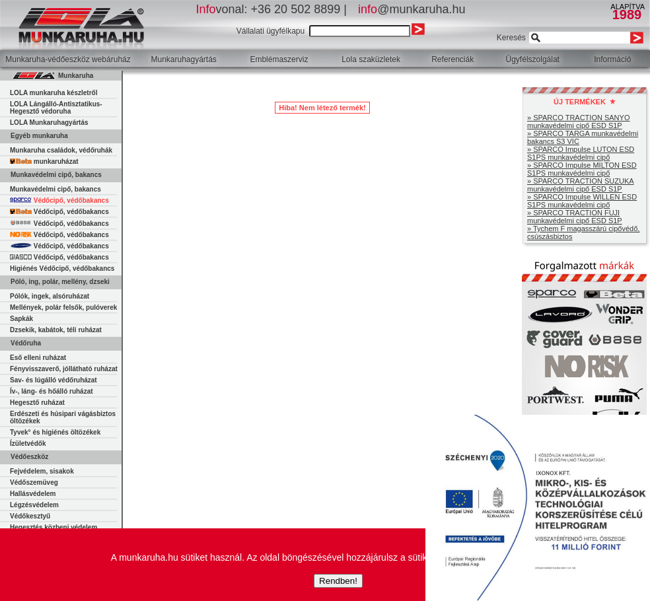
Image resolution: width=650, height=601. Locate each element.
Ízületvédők (28, 443)
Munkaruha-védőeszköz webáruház (67, 59)
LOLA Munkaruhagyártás (49, 122)
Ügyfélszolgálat (533, 59)
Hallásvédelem (33, 493)
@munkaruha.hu (411, 9)
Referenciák (452, 59)
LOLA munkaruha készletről (53, 92)
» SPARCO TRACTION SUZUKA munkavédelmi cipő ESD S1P (580, 185)
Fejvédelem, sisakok (42, 471)
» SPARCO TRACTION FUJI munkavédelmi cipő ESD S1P (574, 217)
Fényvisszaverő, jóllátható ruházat (64, 368)
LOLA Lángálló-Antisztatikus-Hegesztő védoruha (56, 107)
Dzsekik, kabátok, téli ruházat (56, 330)
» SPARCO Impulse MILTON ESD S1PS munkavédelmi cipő (582, 169)
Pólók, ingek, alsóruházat (49, 296)
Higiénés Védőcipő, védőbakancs (62, 268)
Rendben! (338, 581)
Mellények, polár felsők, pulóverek (63, 307)
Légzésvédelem (34, 505)
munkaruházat (44, 161)
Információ (612, 59)
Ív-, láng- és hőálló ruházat (51, 391)
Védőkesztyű (30, 516)
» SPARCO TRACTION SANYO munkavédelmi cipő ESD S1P (578, 121)
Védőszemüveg (34, 482)
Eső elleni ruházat (38, 357)
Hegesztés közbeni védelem (53, 527)
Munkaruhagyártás (183, 59)
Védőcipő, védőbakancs (59, 200)
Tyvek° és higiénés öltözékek (55, 432)
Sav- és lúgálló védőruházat (53, 380)
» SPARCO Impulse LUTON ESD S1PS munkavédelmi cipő (580, 153)
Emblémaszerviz (279, 59)
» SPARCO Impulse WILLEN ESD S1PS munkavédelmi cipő (582, 201)
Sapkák (21, 318)
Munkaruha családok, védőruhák (61, 150)
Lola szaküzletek (371, 59)
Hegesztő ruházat (37, 402)
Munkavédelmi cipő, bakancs (55, 189)
